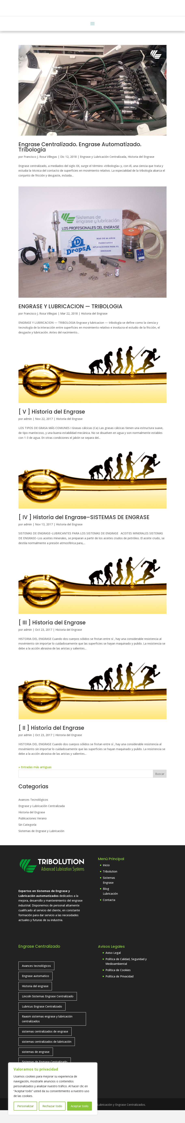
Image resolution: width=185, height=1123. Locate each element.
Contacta (109, 913)
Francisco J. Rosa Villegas (40, 169)
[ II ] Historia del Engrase (51, 740)
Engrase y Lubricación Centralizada (103, 169)
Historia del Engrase (141, 169)
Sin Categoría (27, 837)
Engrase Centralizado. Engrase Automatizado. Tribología (79, 160)
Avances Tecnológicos (33, 812)
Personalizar (25, 1106)
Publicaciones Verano (32, 831)
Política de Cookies (118, 983)
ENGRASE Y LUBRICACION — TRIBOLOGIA (70, 319)
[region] (52, 1088)
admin (28, 432)
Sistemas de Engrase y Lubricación (41, 844)
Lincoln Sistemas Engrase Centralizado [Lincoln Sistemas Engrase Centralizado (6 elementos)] (47, 1009)
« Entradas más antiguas (35, 780)
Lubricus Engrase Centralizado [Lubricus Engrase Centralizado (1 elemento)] (42, 1019)
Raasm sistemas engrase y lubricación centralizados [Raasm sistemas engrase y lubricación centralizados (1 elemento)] (47, 1031)
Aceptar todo (79, 1106)
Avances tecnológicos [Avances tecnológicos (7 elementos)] (36, 978)
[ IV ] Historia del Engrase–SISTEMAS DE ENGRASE (84, 530)
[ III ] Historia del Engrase (52, 635)
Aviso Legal (113, 965)
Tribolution (110, 884)
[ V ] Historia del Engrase (51, 424)
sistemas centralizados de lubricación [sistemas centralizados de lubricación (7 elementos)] (46, 1054)
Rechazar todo (52, 1106)
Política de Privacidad (119, 989)
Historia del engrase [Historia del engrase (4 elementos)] (35, 999)
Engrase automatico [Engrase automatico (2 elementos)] (35, 989)
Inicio (106, 878)
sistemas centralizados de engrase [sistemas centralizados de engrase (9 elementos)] (45, 1044)
